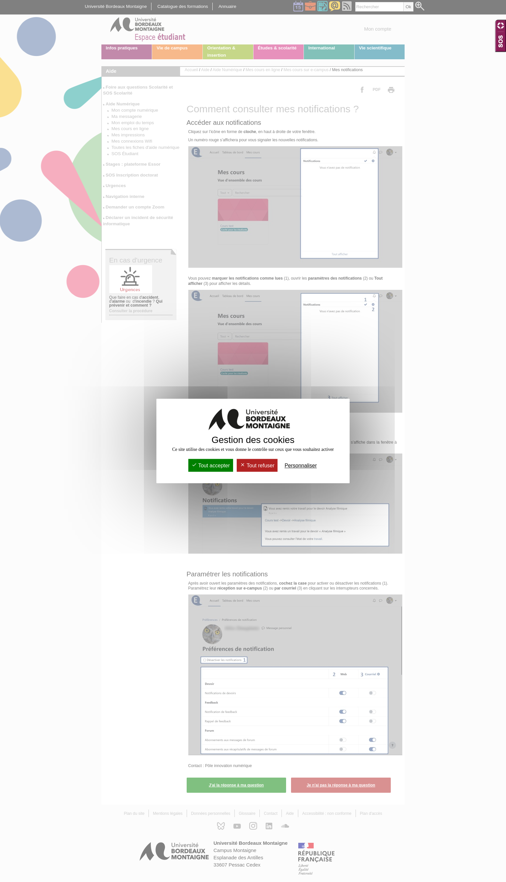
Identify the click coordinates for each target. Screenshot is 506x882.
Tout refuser (257, 465)
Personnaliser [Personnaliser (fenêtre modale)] (300, 465)
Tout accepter (211, 465)
